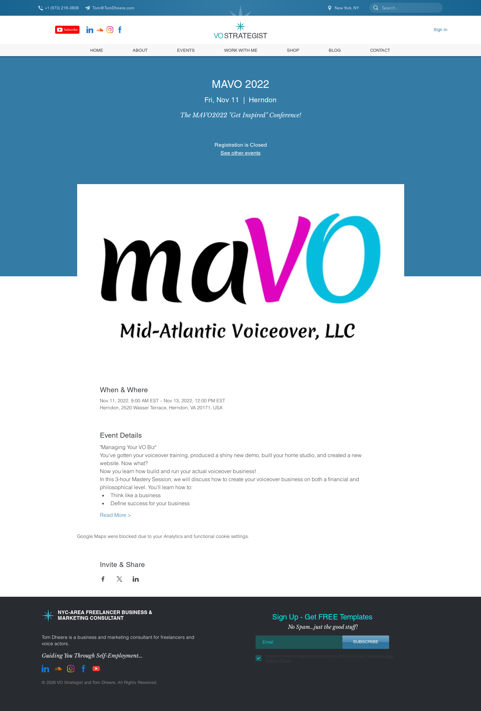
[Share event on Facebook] (103, 579)
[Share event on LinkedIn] (136, 579)
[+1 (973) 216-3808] (61, 8)
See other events (240, 153)
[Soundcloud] (100, 29)
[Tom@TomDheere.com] (112, 8)
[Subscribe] (67, 30)
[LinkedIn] (90, 29)
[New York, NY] (343, 8)
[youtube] (96, 668)
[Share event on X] (119, 579)
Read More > (115, 515)
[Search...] (405, 8)
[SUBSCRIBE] (365, 642)
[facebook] (120, 29)
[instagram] (110, 29)
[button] (293, 50)
